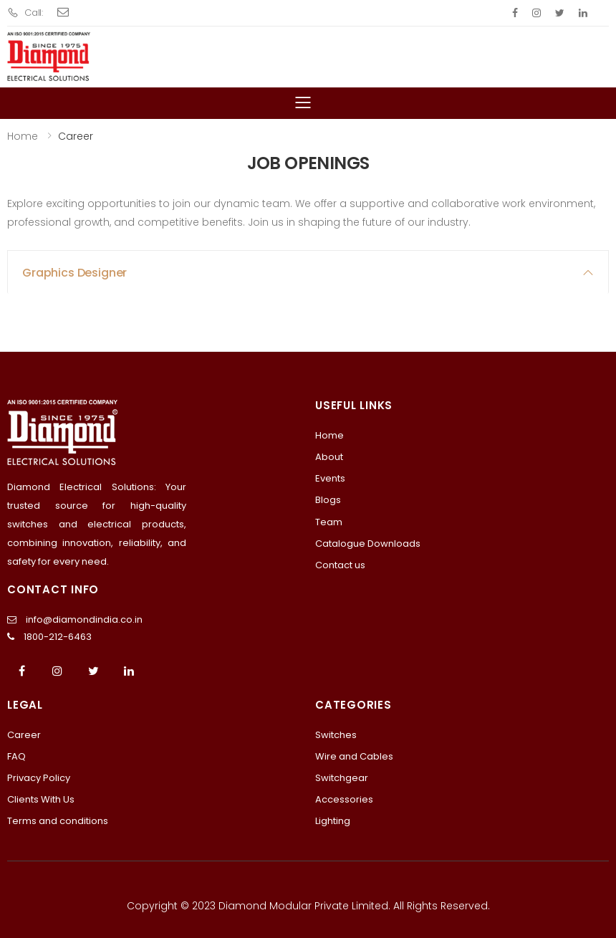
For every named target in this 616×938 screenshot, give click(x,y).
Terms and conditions (57, 821)
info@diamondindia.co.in (84, 619)
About (329, 457)
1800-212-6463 (58, 636)
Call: (25, 12)
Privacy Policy (38, 778)
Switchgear (341, 778)
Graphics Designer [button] (74, 272)
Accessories (344, 799)
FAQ (16, 756)
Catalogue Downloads (367, 543)
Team (328, 522)
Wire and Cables (354, 756)
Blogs (328, 500)
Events (330, 478)
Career (24, 735)
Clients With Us (40, 799)
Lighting (332, 821)
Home (22, 136)
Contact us (340, 565)
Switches (336, 735)
